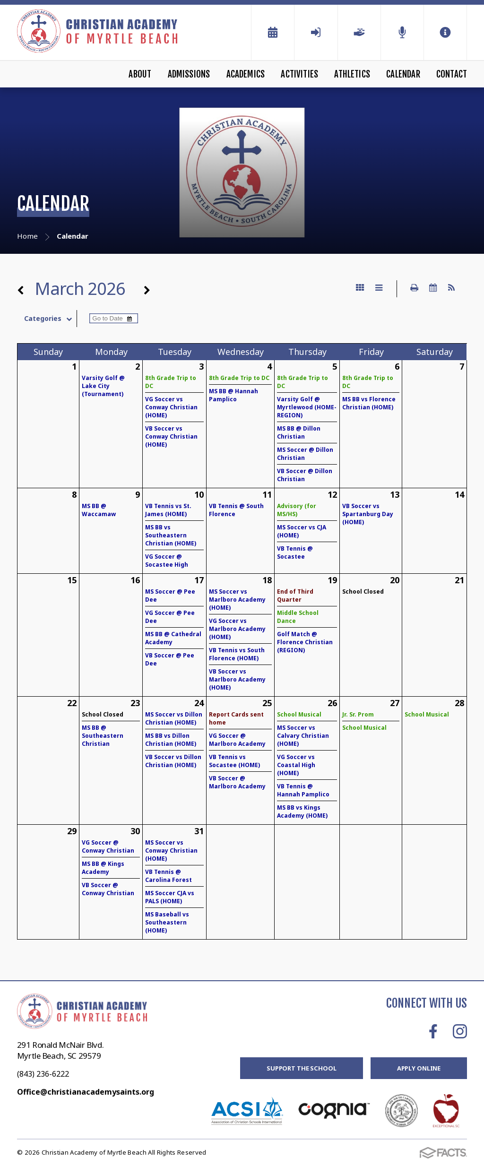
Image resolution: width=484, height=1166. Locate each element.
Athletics (352, 74)
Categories (50, 318)
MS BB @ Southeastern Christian (102, 736)
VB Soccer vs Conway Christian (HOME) (171, 436)
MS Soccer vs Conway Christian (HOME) (171, 850)
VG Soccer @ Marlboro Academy (237, 740)
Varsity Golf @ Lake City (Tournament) (103, 386)
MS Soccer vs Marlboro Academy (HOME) (237, 599)
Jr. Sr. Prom (358, 714)
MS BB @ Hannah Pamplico (233, 395)
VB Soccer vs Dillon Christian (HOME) (173, 761)
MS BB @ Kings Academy (103, 868)
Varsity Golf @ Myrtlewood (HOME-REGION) (307, 407)
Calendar (403, 74)
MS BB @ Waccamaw (99, 510)
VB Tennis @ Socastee (295, 552)
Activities (299, 74)
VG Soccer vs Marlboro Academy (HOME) (237, 629)
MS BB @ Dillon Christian (298, 432)
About (140, 74)
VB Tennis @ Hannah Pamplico (303, 790)
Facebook (433, 1031)
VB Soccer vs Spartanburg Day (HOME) (367, 514)
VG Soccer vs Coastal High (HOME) (296, 765)
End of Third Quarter (295, 595)
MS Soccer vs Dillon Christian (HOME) (173, 718)
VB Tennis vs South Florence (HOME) (237, 654)
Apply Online (419, 1068)
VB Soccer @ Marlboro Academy (237, 782)
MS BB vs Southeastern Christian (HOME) (170, 535)
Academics (245, 74)
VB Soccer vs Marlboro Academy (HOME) (237, 679)
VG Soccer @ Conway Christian (108, 846)
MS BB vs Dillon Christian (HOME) (170, 740)
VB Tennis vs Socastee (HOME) (234, 761)
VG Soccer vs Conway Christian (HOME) (171, 407)
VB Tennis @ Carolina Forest (168, 876)
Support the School (302, 1068)
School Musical (299, 714)
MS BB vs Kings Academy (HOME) (302, 811)
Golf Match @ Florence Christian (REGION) (305, 642)
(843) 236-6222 (43, 1074)
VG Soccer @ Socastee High (166, 561)
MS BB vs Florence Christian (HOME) (369, 403)
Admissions (189, 74)
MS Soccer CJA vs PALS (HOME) (169, 897)
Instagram (460, 1031)
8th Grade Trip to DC (239, 378)
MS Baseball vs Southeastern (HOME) (167, 922)
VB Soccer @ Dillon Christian (304, 475)
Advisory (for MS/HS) (296, 510)
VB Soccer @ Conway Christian (108, 889)
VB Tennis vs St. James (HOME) (168, 510)
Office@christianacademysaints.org (85, 1092)
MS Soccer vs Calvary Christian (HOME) (303, 736)
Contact (451, 74)
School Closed (363, 591)
